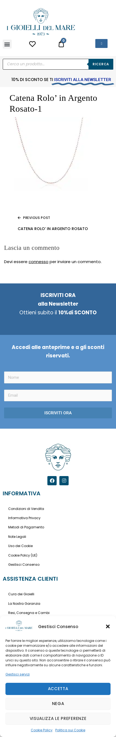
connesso (38, 261)
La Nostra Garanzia (24, 603)
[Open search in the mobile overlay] (58, 64)
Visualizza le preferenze (58, 718)
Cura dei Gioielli (21, 594)
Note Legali (17, 536)
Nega (58, 703)
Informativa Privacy (24, 518)
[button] (108, 626)
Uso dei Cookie (20, 546)
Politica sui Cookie (70, 730)
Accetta (58, 688)
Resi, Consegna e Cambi (29, 612)
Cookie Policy (42, 730)
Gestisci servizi (17, 674)
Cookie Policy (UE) (22, 555)
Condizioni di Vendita (26, 508)
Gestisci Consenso (23, 564)
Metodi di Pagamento (26, 527)
